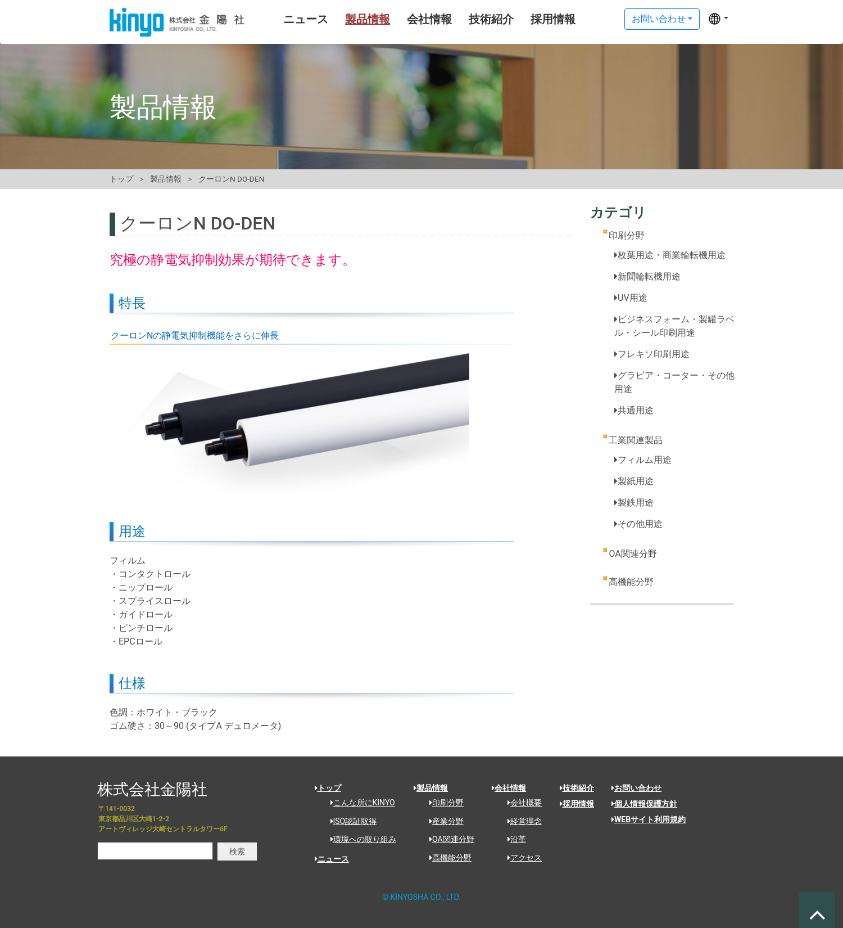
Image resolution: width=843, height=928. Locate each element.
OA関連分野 (632, 553)
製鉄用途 (634, 502)
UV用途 (630, 297)
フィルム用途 (643, 459)
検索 (237, 851)
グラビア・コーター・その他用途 (674, 382)
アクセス (521, 857)
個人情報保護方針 (644, 803)
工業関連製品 (636, 440)
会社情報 (408, 19)
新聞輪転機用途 (647, 276)
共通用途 (634, 410)
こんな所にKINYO (359, 802)
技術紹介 (469, 19)
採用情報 (531, 19)
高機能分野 (631, 581)
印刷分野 (627, 235)
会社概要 (521, 802)
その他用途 (638, 524)
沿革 (513, 839)
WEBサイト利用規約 (648, 819)
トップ (121, 178)
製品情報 (346, 19)
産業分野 (443, 821)
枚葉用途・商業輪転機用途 (670, 255)
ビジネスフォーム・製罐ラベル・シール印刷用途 (674, 326)
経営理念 (521, 821)
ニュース (284, 19)
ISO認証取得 (350, 821)
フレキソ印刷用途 (652, 354)
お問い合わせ (659, 18)
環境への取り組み (359, 839)
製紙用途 (634, 481)
